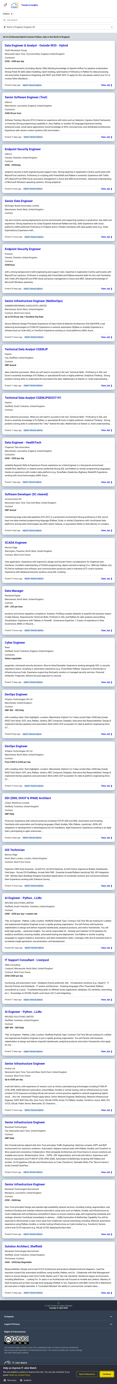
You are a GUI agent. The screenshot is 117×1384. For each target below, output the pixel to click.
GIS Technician (15, 850)
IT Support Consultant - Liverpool (27, 960)
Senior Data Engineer (19, 201)
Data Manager (14, 591)
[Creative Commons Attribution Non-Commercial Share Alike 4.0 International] (44, 1339)
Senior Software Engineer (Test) (26, 97)
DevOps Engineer (16, 694)
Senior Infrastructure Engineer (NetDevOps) (34, 301)
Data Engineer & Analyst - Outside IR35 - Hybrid (36, 45)
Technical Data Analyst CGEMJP (26, 349)
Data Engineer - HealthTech (23, 442)
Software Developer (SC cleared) (26, 494)
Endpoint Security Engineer (23, 149)
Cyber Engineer (15, 642)
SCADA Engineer (16, 543)
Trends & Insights (29, 5)
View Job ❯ (106, 85)
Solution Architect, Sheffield (23, 1246)
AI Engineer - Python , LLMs (23, 898)
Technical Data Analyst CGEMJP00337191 (33, 398)
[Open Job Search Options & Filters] (5, 5)
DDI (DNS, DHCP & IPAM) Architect (28, 798)
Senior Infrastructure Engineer (25, 1064)
